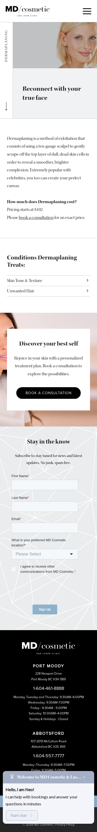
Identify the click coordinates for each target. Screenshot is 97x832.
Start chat (21, 815)
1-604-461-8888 (48, 688)
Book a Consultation (49, 393)
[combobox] (44, 554)
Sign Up (45, 609)
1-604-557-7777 (48, 756)
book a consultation (36, 217)
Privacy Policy (64, 825)
